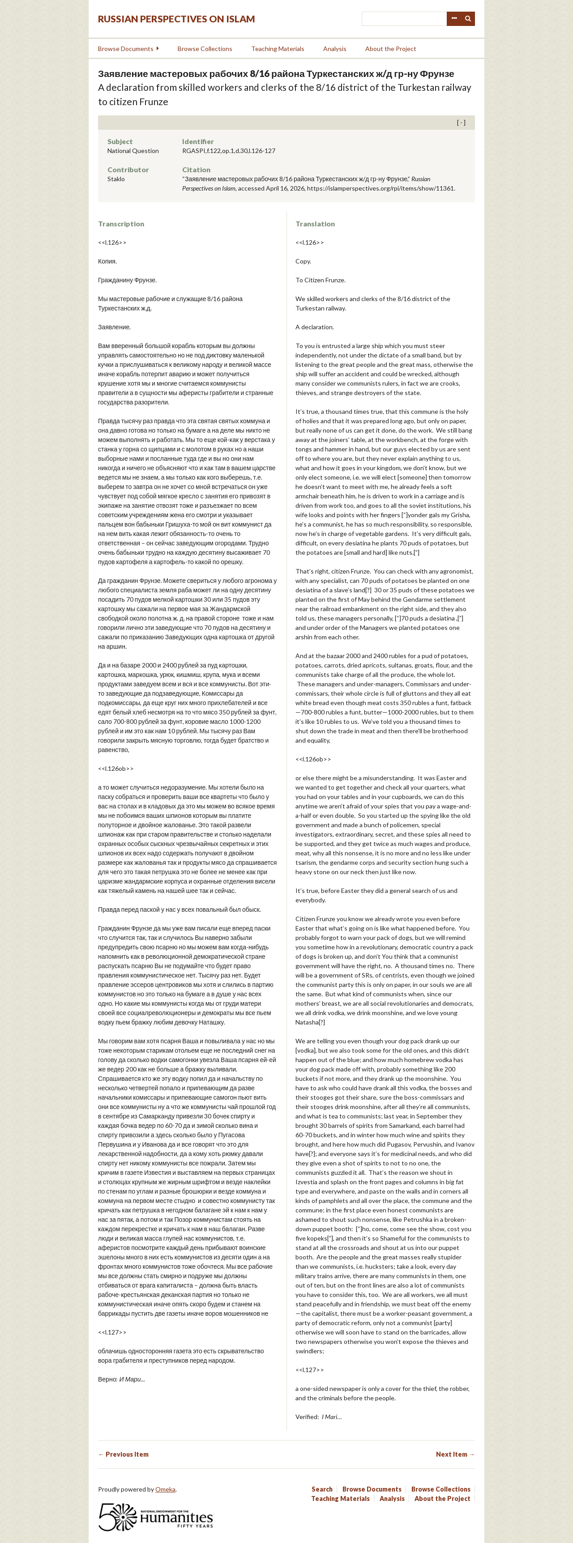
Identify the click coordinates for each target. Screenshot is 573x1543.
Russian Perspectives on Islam (176, 18)
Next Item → (455, 1454)
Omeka (165, 1489)
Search (468, 19)
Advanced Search (454, 19)
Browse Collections (205, 48)
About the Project (390, 48)
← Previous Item (123, 1454)
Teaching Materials (277, 48)
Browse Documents (126, 48)
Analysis (334, 48)
